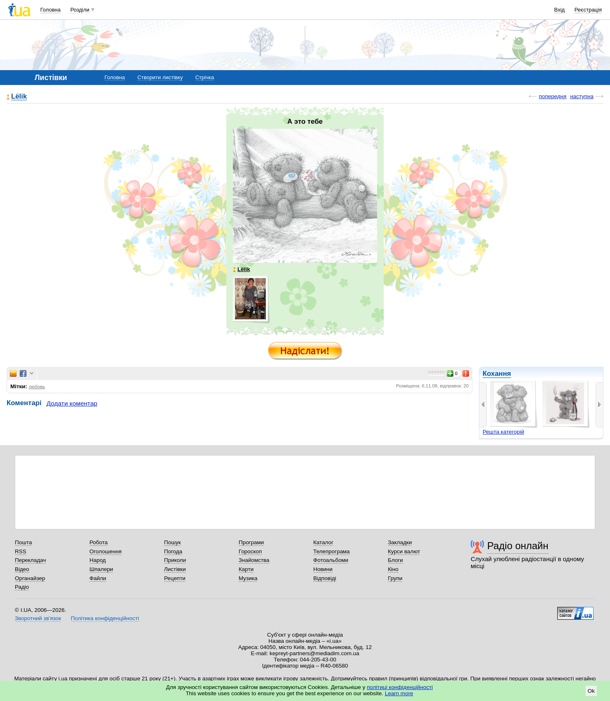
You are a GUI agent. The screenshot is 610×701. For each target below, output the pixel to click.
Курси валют (404, 551)
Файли (97, 578)
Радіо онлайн (518, 545)
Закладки (400, 542)
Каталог (323, 542)
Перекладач (30, 560)
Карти (246, 569)
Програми (251, 542)
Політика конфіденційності (105, 618)
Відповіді (324, 578)
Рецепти (174, 578)
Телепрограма (331, 551)
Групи (395, 578)
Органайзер (30, 578)
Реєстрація (588, 10)
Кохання (497, 374)
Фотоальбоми (330, 560)
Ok (591, 691)
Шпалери (101, 569)
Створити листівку (160, 77)
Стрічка (204, 77)
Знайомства (254, 560)
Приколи (175, 560)
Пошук (172, 542)
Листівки (175, 569)
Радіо (22, 587)
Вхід (559, 10)
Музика (248, 578)
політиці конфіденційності (400, 687)
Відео (22, 569)
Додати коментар (72, 403)
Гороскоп (250, 551)
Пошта (23, 542)
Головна (50, 10)
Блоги (395, 560)
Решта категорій (503, 432)
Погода (173, 551)
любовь (37, 386)
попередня (552, 96)
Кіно (393, 569)
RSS (20, 551)
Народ (97, 560)
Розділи (79, 10)
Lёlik (19, 96)
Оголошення (105, 551)
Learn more (399, 693)
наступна (582, 96)
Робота (98, 542)
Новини (323, 569)
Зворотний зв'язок (38, 618)
